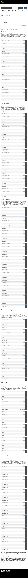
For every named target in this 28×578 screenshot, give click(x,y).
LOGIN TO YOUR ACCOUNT (6, 7)
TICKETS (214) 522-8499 (4, 574)
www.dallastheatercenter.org (14, 561)
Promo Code (20, 7)
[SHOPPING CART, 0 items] (25, 8)
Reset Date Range (23, 25)
